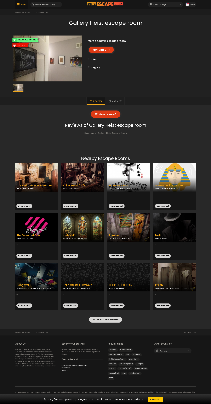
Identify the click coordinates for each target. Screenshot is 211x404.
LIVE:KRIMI (120, 288)
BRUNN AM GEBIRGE (71, 288)
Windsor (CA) (135, 372)
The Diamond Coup (29, 235)
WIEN (19, 189)
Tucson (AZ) (114, 372)
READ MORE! (24, 206)
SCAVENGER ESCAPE (170, 189)
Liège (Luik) (133, 358)
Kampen (140, 363)
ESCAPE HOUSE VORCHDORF (41, 288)
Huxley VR (69, 235)
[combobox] (165, 4)
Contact (65, 369)
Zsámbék (112, 349)
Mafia (158, 235)
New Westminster (116, 353)
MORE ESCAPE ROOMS (105, 319)
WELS (19, 238)
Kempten (112, 363)
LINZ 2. (111, 238)
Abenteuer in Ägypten (169, 185)
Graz (111, 377)
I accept (155, 399)
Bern (124, 372)
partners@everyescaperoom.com (74, 364)
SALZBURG (67, 238)
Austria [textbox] (163, 350)
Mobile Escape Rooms (117, 358)
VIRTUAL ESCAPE (80, 238)
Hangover (23, 285)
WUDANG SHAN (118, 185)
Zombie (114, 235)
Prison (159, 285)
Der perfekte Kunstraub (77, 285)
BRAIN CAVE (28, 238)
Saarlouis (136, 353)
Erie (127, 353)
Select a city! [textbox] (159, 4)
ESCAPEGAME (28, 189)
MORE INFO (100, 49)
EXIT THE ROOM (123, 238)
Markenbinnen (125, 349)
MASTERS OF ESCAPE (124, 189)
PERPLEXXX (166, 238)
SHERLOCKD (74, 189)
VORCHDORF (22, 288)
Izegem (112, 367)
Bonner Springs (141, 367)
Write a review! (105, 114)
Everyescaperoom (22, 12)
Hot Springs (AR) (126, 363)
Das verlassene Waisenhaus (34, 185)
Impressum (66, 367)
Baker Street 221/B (74, 185)
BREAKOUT (85, 288)
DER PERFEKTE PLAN (120, 285)
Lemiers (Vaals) (125, 367)
